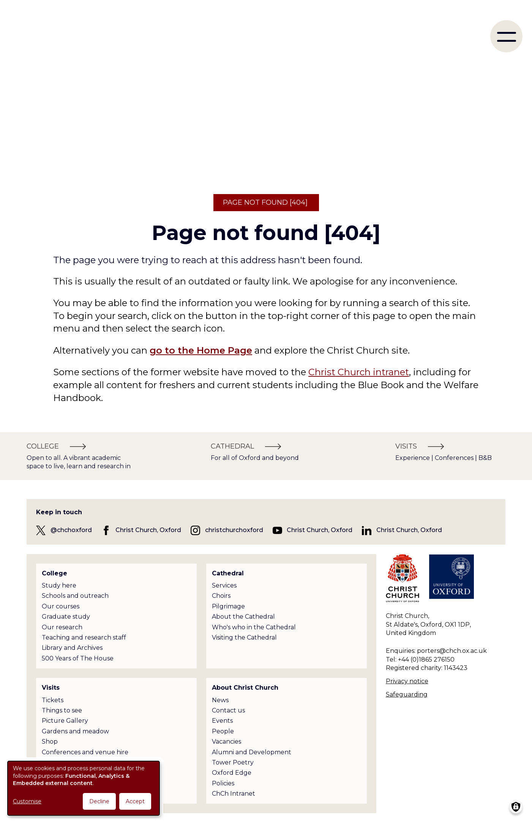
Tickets (52, 700)
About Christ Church (245, 687)
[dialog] (83, 788)
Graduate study (66, 616)
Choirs (221, 595)
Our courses (60, 606)
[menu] (506, 36)
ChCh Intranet (233, 793)
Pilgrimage (228, 606)
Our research (62, 627)
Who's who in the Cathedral (254, 627)
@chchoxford (71, 530)
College (54, 573)
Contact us (228, 710)
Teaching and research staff (84, 637)
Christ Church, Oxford (148, 530)
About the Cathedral (243, 616)
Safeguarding (407, 694)
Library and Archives (72, 647)
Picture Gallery (65, 720)
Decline (99, 801)
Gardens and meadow (75, 731)
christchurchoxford (234, 530)
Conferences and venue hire (85, 752)
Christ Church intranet (358, 372)
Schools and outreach (75, 595)
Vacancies (226, 741)
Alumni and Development (251, 752)
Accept (135, 801)
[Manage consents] (516, 807)
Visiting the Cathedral (244, 637)
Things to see (62, 710)
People (223, 731)
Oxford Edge (231, 772)
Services (224, 585)
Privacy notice (407, 681)
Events (222, 720)
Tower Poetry (233, 762)
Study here (59, 585)
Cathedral (228, 573)
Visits (51, 687)
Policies (223, 783)
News (220, 700)
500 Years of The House (78, 658)
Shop (50, 741)
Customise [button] (27, 801)
